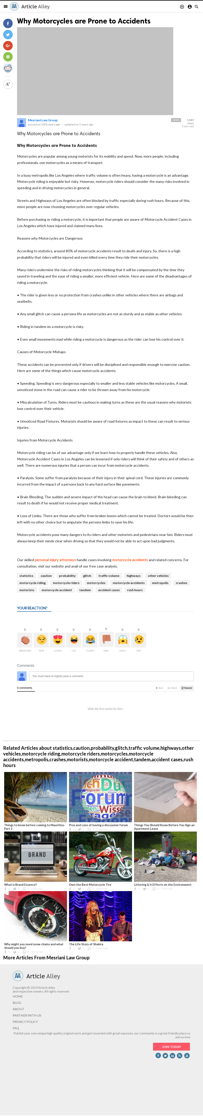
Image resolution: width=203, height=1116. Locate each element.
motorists (26, 590)
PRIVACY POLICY (25, 1021)
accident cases (109, 590)
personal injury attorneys (55, 560)
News (176, 120)
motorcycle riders (66, 583)
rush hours (135, 590)
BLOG (17, 1002)
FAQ (16, 1028)
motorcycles (96, 583)
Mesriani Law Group (43, 120)
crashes (181, 583)
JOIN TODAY (171, 1047)
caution (46, 575)
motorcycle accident (57, 590)
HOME (18, 996)
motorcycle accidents (130, 560)
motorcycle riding (32, 583)
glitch (87, 575)
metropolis (160, 583)
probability (67, 575)
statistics (26, 575)
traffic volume (109, 575)
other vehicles (158, 575)
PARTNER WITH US (27, 1015)
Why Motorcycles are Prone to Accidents (84, 21)
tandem (85, 590)
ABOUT (18, 1009)
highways (134, 575)
